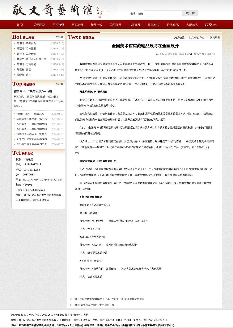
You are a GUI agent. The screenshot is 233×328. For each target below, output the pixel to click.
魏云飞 (20, 53)
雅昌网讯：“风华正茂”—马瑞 (33, 91)
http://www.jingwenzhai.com (43, 180)
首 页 (20, 24)
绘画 (140, 13)
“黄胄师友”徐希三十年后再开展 (97, 304)
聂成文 (20, 59)
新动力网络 (82, 314)
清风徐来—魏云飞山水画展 (32, 134)
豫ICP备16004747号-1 (155, 320)
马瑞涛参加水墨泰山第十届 (32, 118)
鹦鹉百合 (31, 43)
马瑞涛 (20, 43)
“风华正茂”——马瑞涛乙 (30, 113)
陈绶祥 (20, 69)
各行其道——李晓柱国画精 (32, 124)
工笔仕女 (31, 53)
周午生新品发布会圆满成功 (32, 139)
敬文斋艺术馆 (196, 37)
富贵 (28, 69)
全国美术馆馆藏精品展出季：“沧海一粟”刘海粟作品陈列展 (112, 299)
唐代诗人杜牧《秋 (36, 59)
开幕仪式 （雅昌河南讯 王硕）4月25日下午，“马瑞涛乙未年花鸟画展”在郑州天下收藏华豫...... (39, 101)
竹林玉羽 (31, 48)
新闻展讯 (215, 37)
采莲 (28, 74)
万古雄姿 (31, 64)
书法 (132, 13)
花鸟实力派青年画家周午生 (32, 144)
